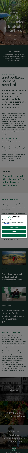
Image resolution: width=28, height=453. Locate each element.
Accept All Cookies (14, 227)
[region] (14, 226)
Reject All (14, 231)
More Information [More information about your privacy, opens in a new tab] (6, 223)
